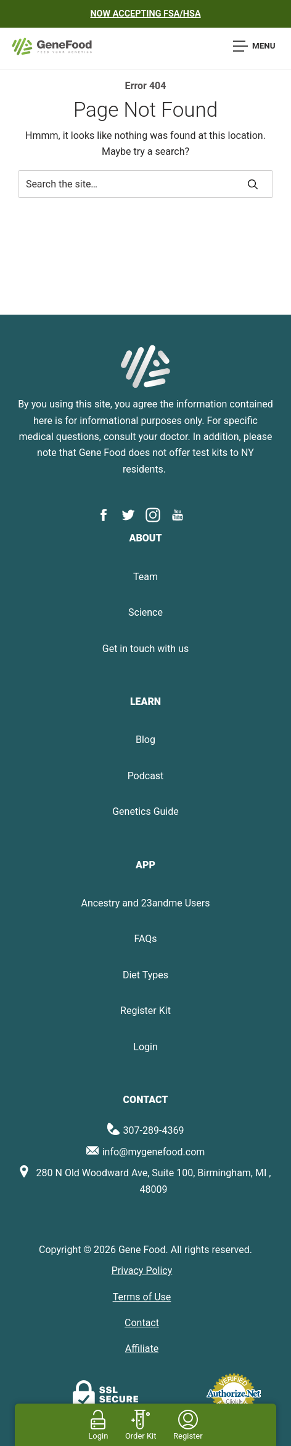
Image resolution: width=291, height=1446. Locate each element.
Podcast (146, 776)
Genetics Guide (145, 811)
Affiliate (141, 1348)
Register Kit (145, 1010)
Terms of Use (142, 1297)
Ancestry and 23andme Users (145, 903)
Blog (145, 739)
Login (145, 1047)
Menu (254, 46)
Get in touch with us (145, 648)
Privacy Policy (142, 1270)
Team (145, 577)
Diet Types (145, 975)
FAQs (145, 939)
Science (145, 612)
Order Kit (141, 1435)
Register (188, 1435)
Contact (142, 1323)
